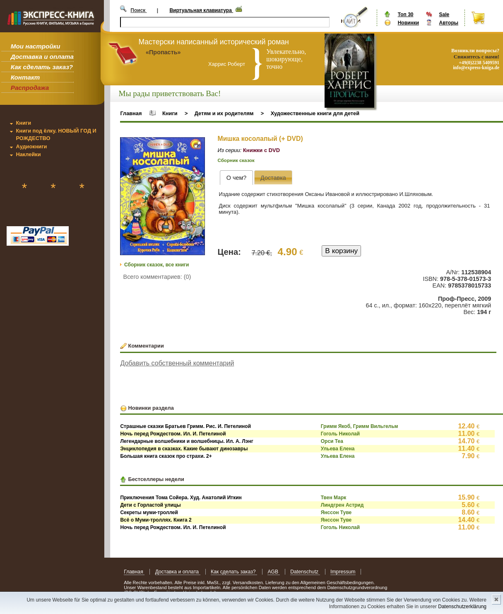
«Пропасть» (163, 52)
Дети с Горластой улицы (150, 505)
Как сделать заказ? (42, 66)
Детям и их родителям (224, 113)
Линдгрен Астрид (342, 505)
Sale (444, 14)
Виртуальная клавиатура (201, 10)
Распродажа (30, 87)
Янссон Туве (336, 512)
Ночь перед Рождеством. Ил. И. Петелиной (173, 434)
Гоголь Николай (340, 434)
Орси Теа (332, 441)
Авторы (448, 23)
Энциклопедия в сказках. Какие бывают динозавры (184, 449)
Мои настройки (35, 46)
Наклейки (28, 154)
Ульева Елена (338, 449)
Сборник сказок (236, 160)
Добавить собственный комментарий (177, 363)
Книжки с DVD (261, 150)
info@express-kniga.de (476, 67)
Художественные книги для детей (315, 113)
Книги (23, 123)
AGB (273, 572)
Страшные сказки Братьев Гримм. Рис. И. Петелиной (185, 426)
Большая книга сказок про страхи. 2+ (166, 456)
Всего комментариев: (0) (157, 276)
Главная (131, 113)
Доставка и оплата (42, 56)
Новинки (408, 23)
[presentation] (236, 177)
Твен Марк (334, 497)
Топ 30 (406, 14)
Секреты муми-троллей (149, 512)
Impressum (343, 572)
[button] (197, 144)
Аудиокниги (31, 146)
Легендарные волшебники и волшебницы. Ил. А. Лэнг (186, 441)
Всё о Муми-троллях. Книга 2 (155, 520)
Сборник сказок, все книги (156, 265)
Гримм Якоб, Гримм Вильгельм (359, 426)
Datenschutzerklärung (462, 606)
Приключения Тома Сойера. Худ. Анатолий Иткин (180, 497)
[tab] (236, 177)
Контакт (25, 77)
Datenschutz (305, 572)
